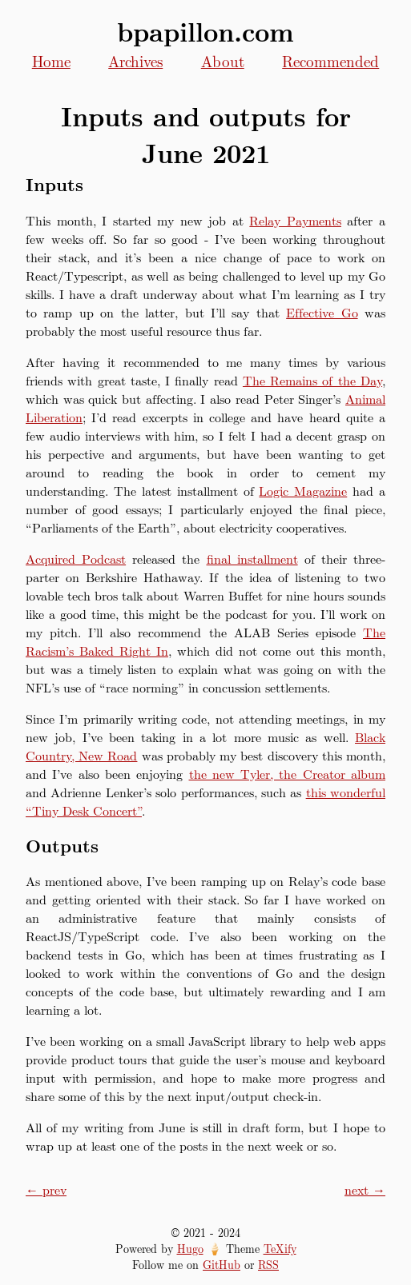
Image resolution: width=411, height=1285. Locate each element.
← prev (46, 1189)
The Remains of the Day (312, 380)
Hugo (190, 1248)
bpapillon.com (205, 31)
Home (51, 61)
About (222, 61)
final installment (252, 558)
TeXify (280, 1248)
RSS (268, 1264)
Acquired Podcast (76, 558)
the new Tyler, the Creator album (287, 773)
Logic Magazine (303, 490)
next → (365, 1189)
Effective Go (321, 312)
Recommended (330, 61)
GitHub (221, 1264)
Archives (135, 61)
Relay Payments (295, 220)
